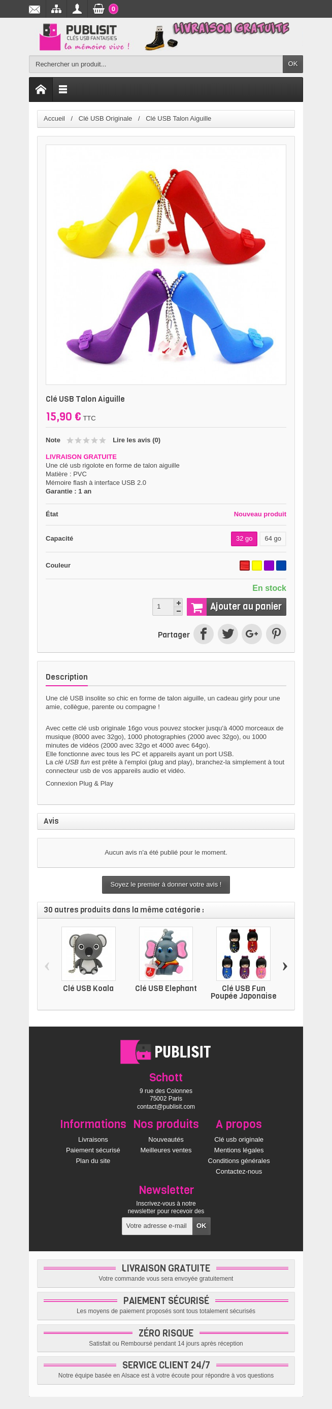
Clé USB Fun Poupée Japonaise (244, 992)
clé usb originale (102, 728)
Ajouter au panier (234, 606)
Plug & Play (96, 783)
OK (293, 63)
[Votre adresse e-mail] (157, 1226)
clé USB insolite (82, 698)
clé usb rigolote (81, 465)
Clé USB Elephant (166, 988)
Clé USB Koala (88, 988)
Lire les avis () (136, 440)
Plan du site (93, 1161)
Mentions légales (239, 1150)
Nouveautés (165, 1139)
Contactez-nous (239, 1171)
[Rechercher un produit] (156, 64)
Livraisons (93, 1139)
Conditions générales (239, 1161)
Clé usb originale (238, 1139)
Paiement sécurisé (93, 1150)
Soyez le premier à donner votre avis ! (166, 884)
